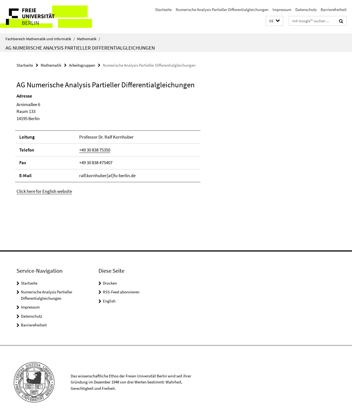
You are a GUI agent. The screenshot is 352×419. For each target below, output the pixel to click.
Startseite (163, 9)
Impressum (282, 9)
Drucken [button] (110, 283)
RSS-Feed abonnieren (121, 291)
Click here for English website (44, 191)
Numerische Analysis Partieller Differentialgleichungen (222, 9)
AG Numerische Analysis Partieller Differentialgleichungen (80, 47)
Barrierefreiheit (333, 9)
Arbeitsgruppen (82, 65)
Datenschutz (306, 9)
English (109, 301)
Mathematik (88, 39)
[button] (274, 21)
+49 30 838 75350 (94, 150)
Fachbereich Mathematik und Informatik (40, 39)
